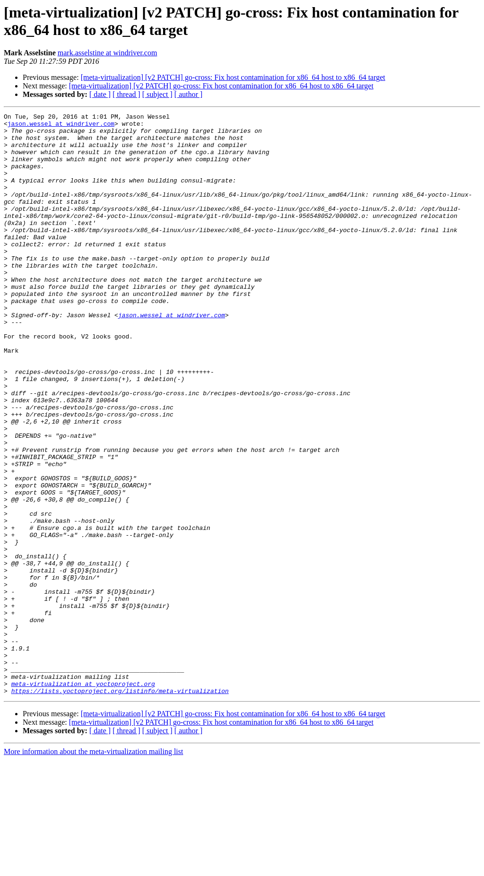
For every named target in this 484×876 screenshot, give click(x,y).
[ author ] (188, 94)
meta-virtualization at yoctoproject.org (83, 798)
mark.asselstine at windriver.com (107, 53)
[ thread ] (126, 94)
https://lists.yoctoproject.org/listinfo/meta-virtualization (120, 807)
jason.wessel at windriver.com (61, 126)
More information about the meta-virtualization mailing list (93, 868)
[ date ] (100, 94)
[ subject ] (157, 94)
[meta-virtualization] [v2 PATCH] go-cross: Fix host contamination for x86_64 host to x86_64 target (233, 77)
